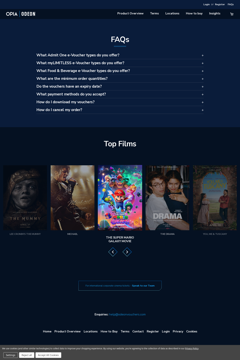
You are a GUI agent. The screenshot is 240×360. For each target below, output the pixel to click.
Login (206, 4)
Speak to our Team (143, 285)
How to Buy (109, 331)
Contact (138, 331)
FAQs (231, 4)
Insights (214, 13)
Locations (172, 13)
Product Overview (130, 13)
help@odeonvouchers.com (127, 314)
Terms (154, 13)
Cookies (191, 331)
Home (47, 331)
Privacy (178, 331)
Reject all (27, 355)
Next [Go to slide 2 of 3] (127, 252)
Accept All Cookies (48, 355)
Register (220, 4)
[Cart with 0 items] (231, 14)
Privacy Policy (191, 348)
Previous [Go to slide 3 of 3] (113, 252)
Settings (10, 355)
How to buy (194, 13)
